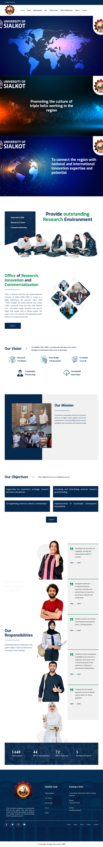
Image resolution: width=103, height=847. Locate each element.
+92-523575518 (74, 803)
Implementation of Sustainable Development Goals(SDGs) (76, 505)
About (29, 10)
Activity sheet (53, 10)
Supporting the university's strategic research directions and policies (27, 490)
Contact (84, 10)
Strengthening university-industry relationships (26, 503)
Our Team (48, 798)
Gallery (77, 10)
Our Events (49, 803)
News (47, 808)
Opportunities (37, 10)
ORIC (64, 844)
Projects (96, 824)
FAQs (47, 813)
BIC (45, 10)
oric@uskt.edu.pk (10, 2)
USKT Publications (66, 10)
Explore (12, 326)
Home (23, 10)
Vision (82, 824)
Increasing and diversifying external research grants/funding (76, 490)
